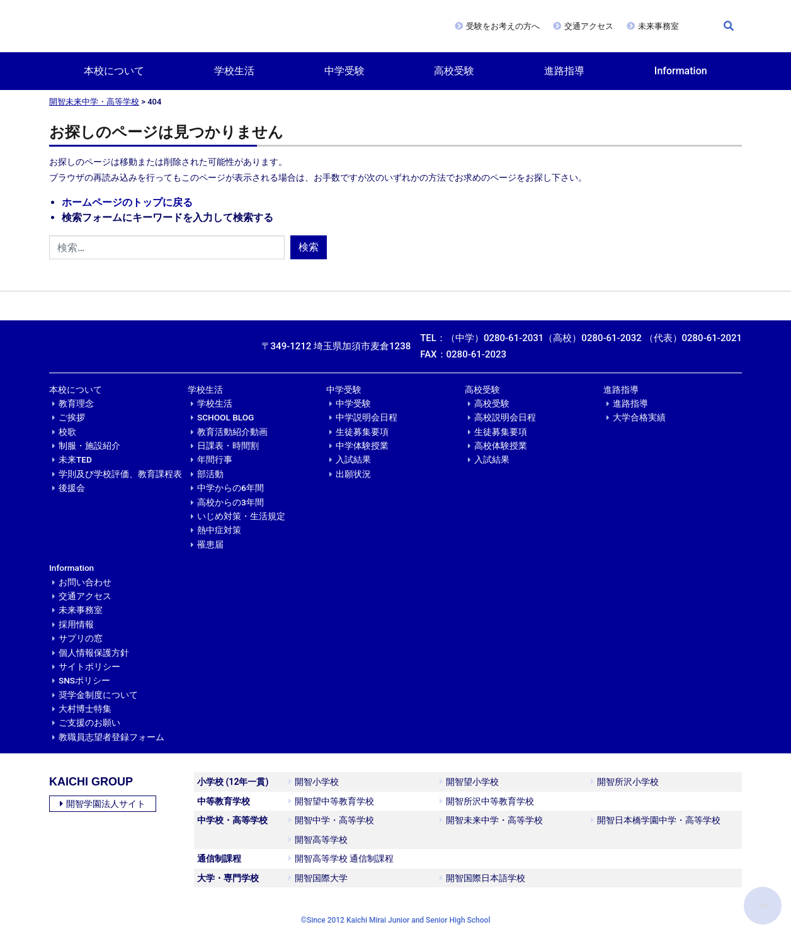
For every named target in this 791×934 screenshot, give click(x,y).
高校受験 (454, 71)
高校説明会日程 (505, 417)
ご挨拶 (72, 417)
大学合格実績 (639, 417)
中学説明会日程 (366, 417)
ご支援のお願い (89, 722)
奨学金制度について (98, 695)
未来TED (75, 459)
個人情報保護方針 (94, 653)
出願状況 (353, 474)
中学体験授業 (362, 446)
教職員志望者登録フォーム (111, 737)
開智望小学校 (469, 782)
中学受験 (344, 71)
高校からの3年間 (230, 502)
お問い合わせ (85, 582)
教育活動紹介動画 (232, 432)
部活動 (210, 474)
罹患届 (210, 544)
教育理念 (76, 403)
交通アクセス (588, 26)
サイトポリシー (89, 666)
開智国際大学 (318, 878)
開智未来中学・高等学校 (94, 101)
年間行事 (214, 459)
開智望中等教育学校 (331, 801)
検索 (309, 247)
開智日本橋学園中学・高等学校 (655, 820)
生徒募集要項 (362, 432)
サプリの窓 (81, 638)
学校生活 (234, 71)
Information (680, 71)
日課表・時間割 (228, 446)
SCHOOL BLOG (225, 417)
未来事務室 (658, 26)
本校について (114, 71)
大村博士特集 (85, 709)
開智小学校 (313, 782)
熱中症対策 (219, 530)
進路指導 (564, 71)
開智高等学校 (318, 840)
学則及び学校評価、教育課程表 (120, 474)
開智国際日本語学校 (482, 878)
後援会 (72, 488)
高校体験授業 (500, 446)
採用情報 (76, 624)
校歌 (67, 432)
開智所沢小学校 (625, 782)
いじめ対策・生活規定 (241, 516)
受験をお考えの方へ (503, 26)
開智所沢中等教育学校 (487, 801)
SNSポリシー (84, 680)
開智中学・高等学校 (331, 820)
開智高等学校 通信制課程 (341, 858)
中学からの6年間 (230, 488)
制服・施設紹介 (89, 446)
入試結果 (353, 459)
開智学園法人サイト (102, 804)
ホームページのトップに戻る (127, 202)
